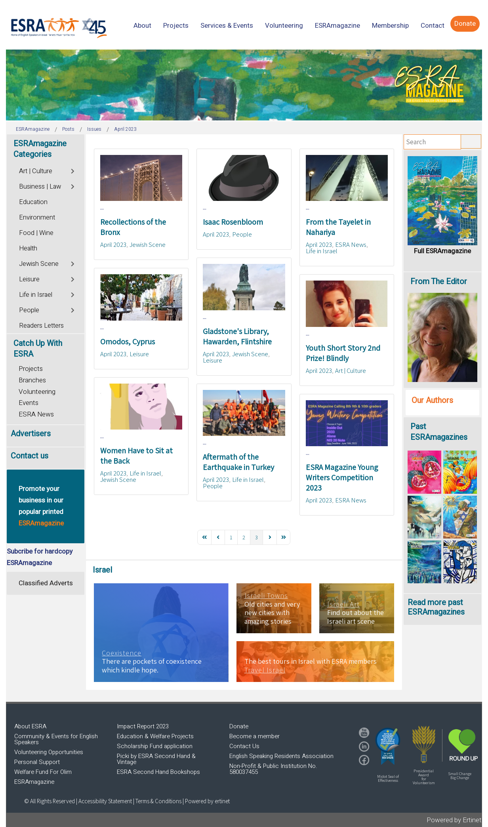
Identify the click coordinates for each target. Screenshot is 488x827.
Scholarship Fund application (155, 746)
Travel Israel (265, 670)
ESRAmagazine (34, 781)
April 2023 (113, 244)
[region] (244, 85)
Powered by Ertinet (454, 820)
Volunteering (37, 392)
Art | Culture (350, 370)
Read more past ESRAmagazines (436, 607)
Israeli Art (343, 604)
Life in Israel (321, 251)
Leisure (212, 360)
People (242, 234)
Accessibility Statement (105, 801)
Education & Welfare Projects (155, 736)
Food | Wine (36, 233)
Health (28, 248)
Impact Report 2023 (143, 726)
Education (33, 202)
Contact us (29, 456)
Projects (31, 369)
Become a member (254, 736)
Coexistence (121, 653)
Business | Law (40, 186)
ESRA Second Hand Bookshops (158, 772)
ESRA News (350, 244)
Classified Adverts (46, 583)
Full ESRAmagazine (442, 251)
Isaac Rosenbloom (233, 222)
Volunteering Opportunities (48, 752)
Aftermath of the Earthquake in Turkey (238, 462)
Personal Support (37, 762)
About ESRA (30, 726)
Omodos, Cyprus (127, 341)
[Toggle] (73, 170)
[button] (388, 746)
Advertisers (31, 433)
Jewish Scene (148, 244)
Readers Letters (41, 325)
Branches (32, 380)
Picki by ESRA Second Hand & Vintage (156, 759)
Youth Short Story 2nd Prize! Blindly (343, 353)
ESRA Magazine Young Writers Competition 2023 (342, 477)
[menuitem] (142, 25)
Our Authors (432, 400)
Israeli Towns (266, 595)
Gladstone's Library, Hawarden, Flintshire (237, 336)
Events (28, 403)
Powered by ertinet (207, 801)
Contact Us (244, 746)
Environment (37, 217)
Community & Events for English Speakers (56, 739)
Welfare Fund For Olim (43, 772)
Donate (238, 726)
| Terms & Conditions (157, 801)
